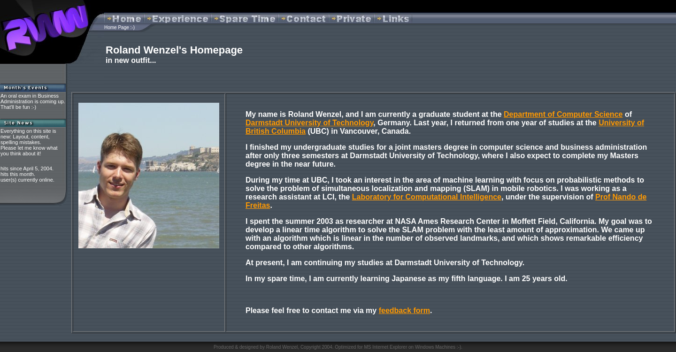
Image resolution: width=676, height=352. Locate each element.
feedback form (404, 310)
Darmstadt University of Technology (309, 123)
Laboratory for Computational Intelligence (426, 197)
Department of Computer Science (563, 114)
